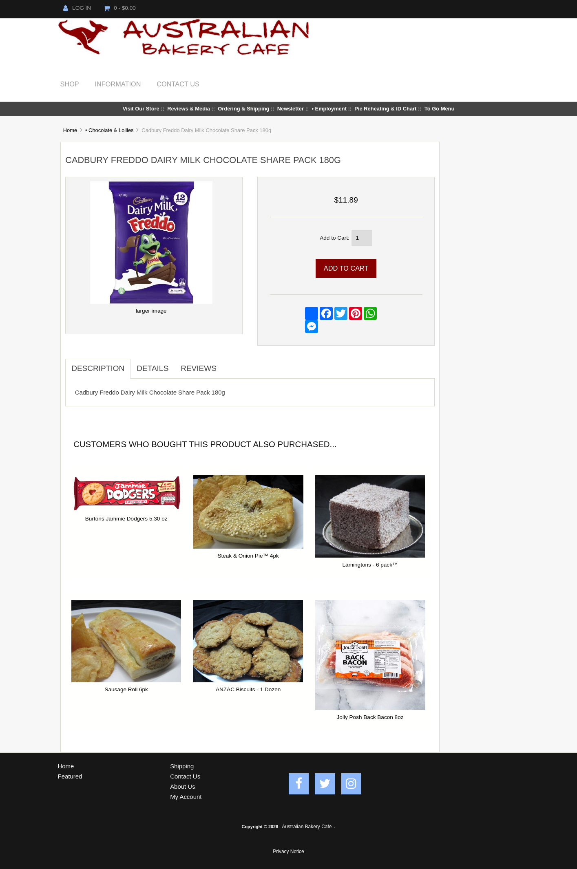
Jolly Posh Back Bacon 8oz (370, 717)
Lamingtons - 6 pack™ (370, 565)
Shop (69, 84)
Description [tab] (97, 368)
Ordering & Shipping (243, 109)
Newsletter (290, 109)
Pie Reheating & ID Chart (385, 109)
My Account (185, 796)
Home (70, 130)
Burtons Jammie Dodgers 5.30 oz (126, 519)
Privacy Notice (288, 851)
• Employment (329, 109)
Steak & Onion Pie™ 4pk (248, 556)
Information (118, 84)
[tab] (229, 364)
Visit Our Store (141, 109)
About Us (182, 786)
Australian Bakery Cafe (307, 826)
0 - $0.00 (120, 8)
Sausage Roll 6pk (126, 689)
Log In (77, 8)
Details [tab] (152, 368)
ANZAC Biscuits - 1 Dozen (248, 689)
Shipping (182, 766)
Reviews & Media (188, 109)
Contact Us (178, 84)
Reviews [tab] (199, 368)
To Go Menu (439, 109)
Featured (70, 776)
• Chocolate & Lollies (109, 130)
